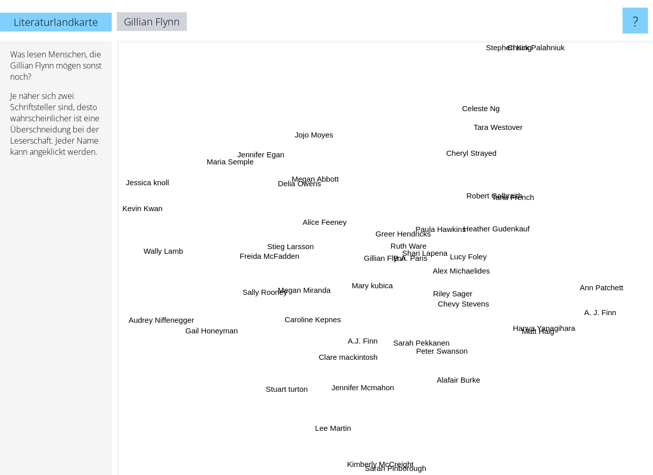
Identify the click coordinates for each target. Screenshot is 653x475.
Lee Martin (333, 417)
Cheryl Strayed (470, 161)
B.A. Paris (399, 246)
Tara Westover (491, 139)
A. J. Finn (606, 308)
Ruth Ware (407, 228)
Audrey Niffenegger (164, 321)
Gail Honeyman (211, 342)
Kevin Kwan (159, 213)
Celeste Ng (481, 116)
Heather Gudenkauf (493, 216)
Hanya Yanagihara (544, 324)
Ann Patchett (596, 294)
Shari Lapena (428, 239)
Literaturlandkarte (56, 22)
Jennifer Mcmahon (364, 384)
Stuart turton (288, 386)
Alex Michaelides (472, 269)
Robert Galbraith (491, 196)
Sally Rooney (271, 289)
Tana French (529, 188)
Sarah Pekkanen (401, 346)
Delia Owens (292, 184)
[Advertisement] (56, 320)
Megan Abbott (329, 184)
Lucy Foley (476, 255)
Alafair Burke (463, 388)
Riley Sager (462, 299)
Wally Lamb (160, 258)
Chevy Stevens (461, 291)
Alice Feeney (315, 214)
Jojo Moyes (307, 134)
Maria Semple (237, 159)
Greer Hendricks (397, 219)
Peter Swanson (441, 363)
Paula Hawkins (458, 232)
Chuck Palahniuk (535, 47)
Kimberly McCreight (379, 466)
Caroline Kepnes (321, 329)
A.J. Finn (344, 346)
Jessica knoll (143, 182)
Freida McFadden (268, 252)
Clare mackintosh (334, 359)
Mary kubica (379, 287)
